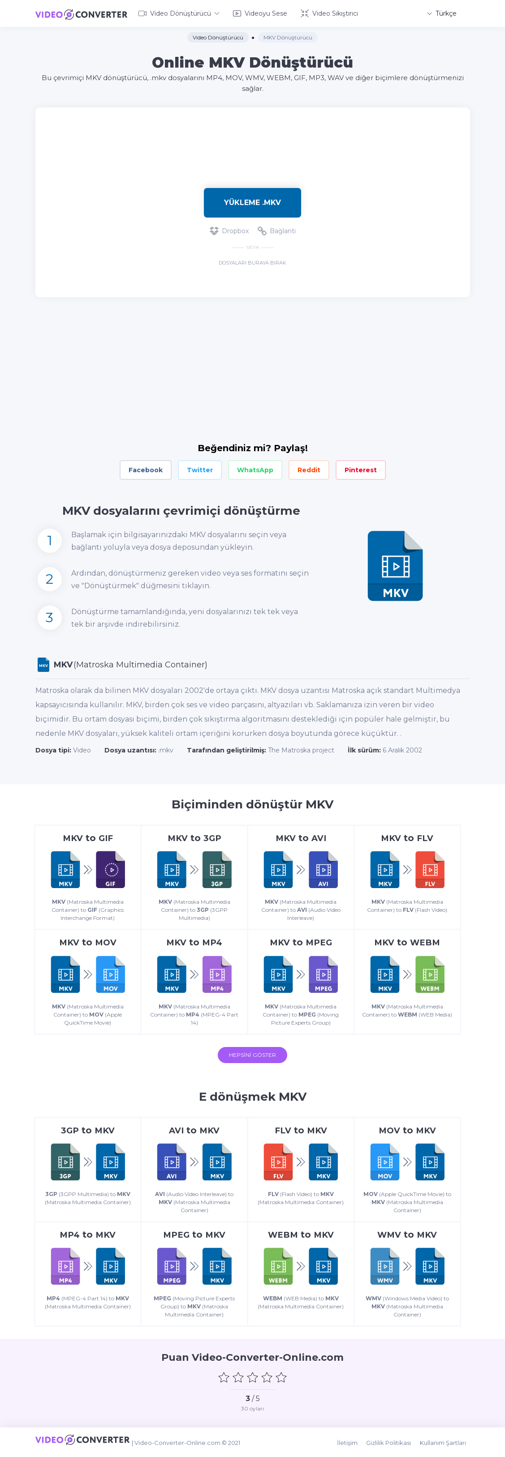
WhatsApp (255, 468)
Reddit (309, 468)
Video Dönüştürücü (179, 13)
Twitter (200, 468)
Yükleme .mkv (252, 200)
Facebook (146, 468)
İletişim (355, 1444)
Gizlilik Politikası (394, 1444)
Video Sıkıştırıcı (329, 13)
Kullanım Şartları (447, 1444)
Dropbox (229, 229)
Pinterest (361, 468)
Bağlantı (277, 229)
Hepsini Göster (252, 1056)
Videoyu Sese (260, 13)
